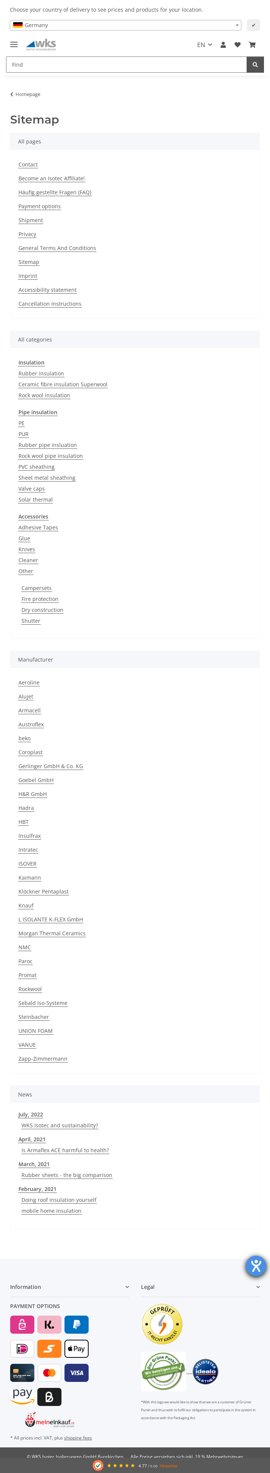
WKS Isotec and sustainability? (59, 1125)
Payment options (39, 206)
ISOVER (27, 863)
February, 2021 (37, 1188)
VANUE (27, 1044)
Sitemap (28, 261)
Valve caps (31, 488)
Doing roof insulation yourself (59, 1199)
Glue (24, 538)
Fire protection (39, 598)
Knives (26, 549)
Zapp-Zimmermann (43, 1058)
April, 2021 (32, 1139)
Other (25, 571)
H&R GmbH (32, 793)
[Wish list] (237, 44)
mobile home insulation (51, 1210)
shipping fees (78, 1438)
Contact (28, 164)
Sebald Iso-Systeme (43, 1002)
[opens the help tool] (256, 1266)
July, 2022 (30, 1114)
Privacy (27, 234)
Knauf (26, 905)
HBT (23, 821)
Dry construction (42, 609)
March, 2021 (34, 1164)
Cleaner (28, 560)
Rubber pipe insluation (47, 444)
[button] (223, 44)
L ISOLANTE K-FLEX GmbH (50, 919)
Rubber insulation (41, 373)
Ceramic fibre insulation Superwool (62, 384)
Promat (27, 975)
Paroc (25, 961)
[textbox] (125, 25)
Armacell (29, 710)
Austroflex (31, 724)
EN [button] (201, 45)
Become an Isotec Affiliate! (51, 178)
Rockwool (30, 989)
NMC (24, 947)
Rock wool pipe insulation (50, 455)
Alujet (25, 696)
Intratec (28, 849)
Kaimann (29, 877)
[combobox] (126, 25)
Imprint (27, 275)
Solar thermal (35, 499)
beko (24, 738)
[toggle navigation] (14, 41)
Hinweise (169, 1465)
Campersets (36, 588)
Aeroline (29, 682)
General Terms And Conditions (57, 248)
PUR (23, 434)
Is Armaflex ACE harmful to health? (65, 1150)
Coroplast (30, 752)
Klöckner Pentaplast (43, 891)
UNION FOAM (35, 1030)
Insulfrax (29, 835)
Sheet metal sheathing (46, 477)
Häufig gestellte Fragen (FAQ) (54, 192)
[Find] (126, 64)
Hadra (26, 807)
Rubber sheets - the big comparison (66, 1175)
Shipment (30, 220)
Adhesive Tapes (38, 527)
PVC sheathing (36, 466)
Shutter (30, 620)
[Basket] (252, 44)
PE (21, 423)
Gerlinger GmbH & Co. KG (50, 766)
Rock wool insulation (44, 395)
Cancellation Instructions (49, 303)
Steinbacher (33, 1016)
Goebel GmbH (36, 780)
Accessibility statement (47, 289)
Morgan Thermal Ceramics (52, 933)
